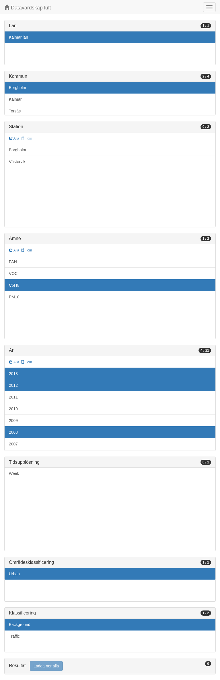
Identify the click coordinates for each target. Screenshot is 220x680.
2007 (13, 444)
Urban (14, 574)
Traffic (14, 636)
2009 (13, 420)
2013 (13, 373)
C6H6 (14, 285)
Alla (14, 138)
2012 (13, 385)
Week (14, 473)
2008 (13, 432)
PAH (13, 261)
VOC (13, 273)
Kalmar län (18, 37)
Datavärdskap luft (27, 8)
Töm (26, 250)
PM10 (14, 297)
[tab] (110, 666)
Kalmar (15, 99)
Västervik (17, 161)
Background (19, 624)
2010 (13, 409)
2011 (13, 397)
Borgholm (17, 87)
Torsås (15, 111)
